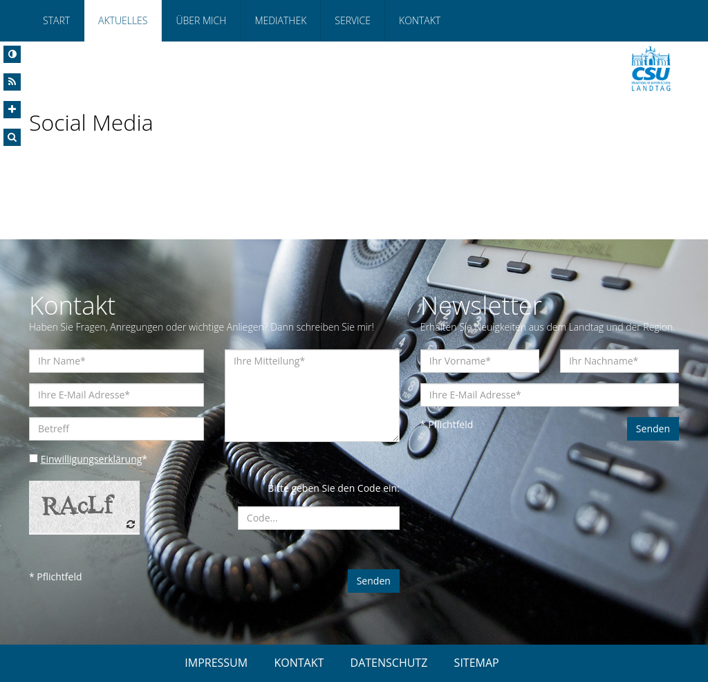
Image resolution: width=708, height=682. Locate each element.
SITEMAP (476, 662)
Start (56, 20)
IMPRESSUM (216, 662)
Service (353, 20)
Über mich (201, 20)
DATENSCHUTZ (389, 662)
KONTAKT (299, 662)
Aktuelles (122, 20)
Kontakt (419, 20)
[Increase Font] (12, 109)
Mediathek (280, 20)
